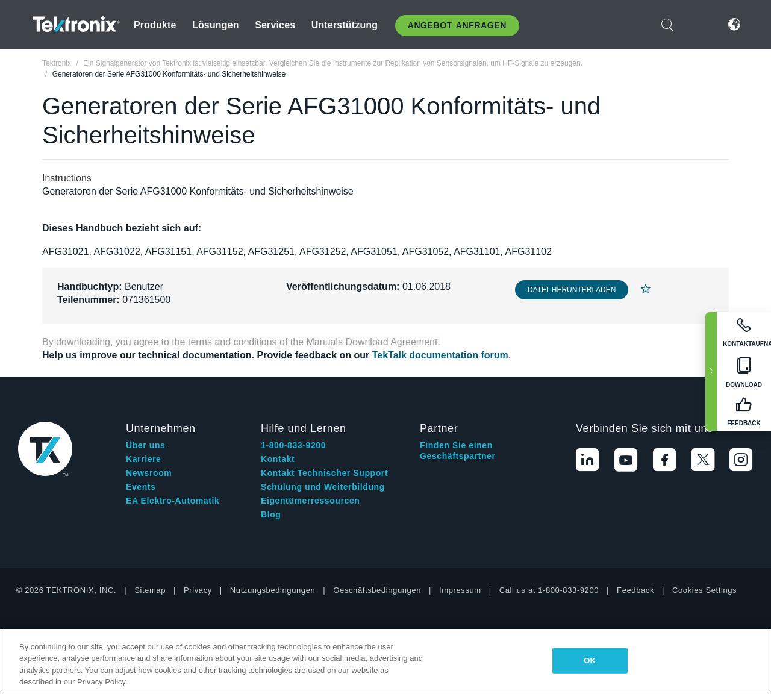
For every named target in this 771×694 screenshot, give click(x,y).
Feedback (635, 590)
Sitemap (150, 590)
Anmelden (698, 24)
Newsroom (149, 473)
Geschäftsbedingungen (377, 590)
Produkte (155, 25)
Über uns (145, 445)
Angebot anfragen (457, 25)
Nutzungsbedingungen (273, 590)
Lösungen (215, 25)
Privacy (198, 590)
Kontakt (278, 459)
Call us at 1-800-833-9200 (549, 590)
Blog (271, 514)
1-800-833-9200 (293, 445)
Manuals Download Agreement (372, 342)
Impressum (460, 590)
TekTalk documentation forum (440, 355)
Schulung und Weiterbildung (323, 487)
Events (141, 487)
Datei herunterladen (572, 290)
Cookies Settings (704, 590)
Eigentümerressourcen (310, 500)
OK (590, 660)
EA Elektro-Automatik (172, 500)
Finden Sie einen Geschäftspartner (458, 450)
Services (275, 25)
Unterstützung (344, 25)
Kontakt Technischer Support (324, 473)
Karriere (143, 459)
